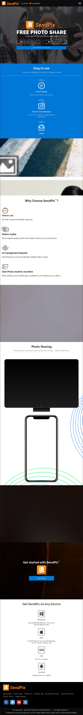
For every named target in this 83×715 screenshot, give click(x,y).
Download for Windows (28, 42)
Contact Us (28, 694)
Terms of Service (67, 694)
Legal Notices (20, 696)
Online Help (17, 694)
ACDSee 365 (39, 694)
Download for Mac (54, 42)
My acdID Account (52, 694)
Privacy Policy (8, 696)
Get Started (7, 694)
